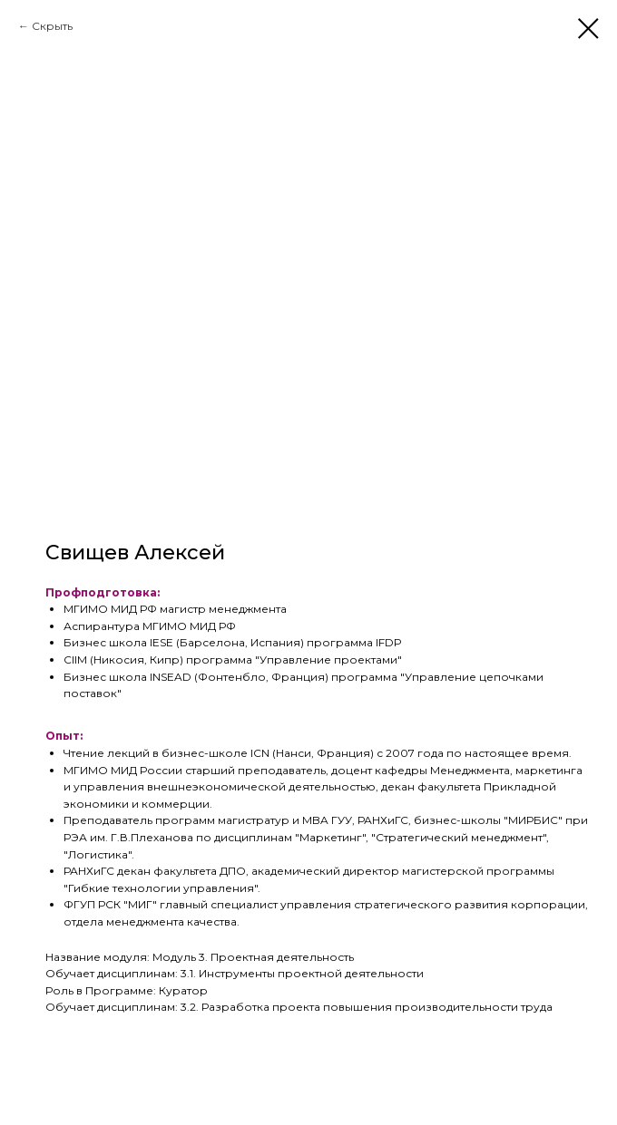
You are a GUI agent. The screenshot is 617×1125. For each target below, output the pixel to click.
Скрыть (52, 26)
